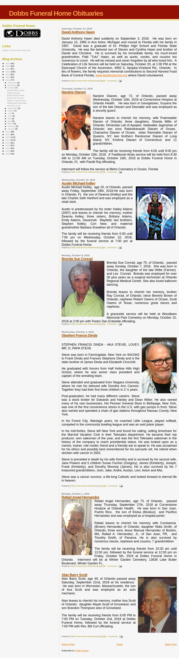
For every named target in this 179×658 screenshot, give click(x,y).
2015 (7, 137)
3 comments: (112, 81)
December (12, 83)
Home (120, 644)
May (10, 119)
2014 (7, 140)
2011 (7, 148)
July (10, 113)
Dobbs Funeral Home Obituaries (56, 13)
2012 (7, 145)
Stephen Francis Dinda (79, 335)
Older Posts (171, 644)
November (12, 85)
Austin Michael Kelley (78, 183)
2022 (7, 69)
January (11, 129)
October (11, 88)
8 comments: (113, 486)
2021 (7, 71)
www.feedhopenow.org (111, 75)
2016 (7, 134)
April (10, 121)
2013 (7, 143)
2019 (7, 77)
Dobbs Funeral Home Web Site (16, 50)
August (11, 111)
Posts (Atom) (82, 650)
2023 (7, 66)
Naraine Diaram (74, 92)
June (10, 116)
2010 (7, 151)
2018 (7, 80)
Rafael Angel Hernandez (80, 497)
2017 (7, 131)
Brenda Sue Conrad (77, 259)
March (11, 124)
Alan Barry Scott (74, 575)
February (12, 126)
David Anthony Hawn (78, 32)
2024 (7, 63)
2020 (7, 74)
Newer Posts (68, 644)
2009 (7, 154)
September (13, 108)
